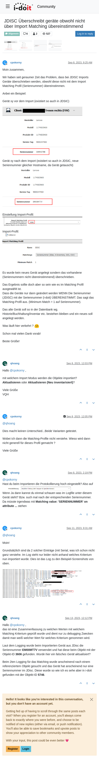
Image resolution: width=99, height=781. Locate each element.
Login (25, 748)
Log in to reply (85, 33)
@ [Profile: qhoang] (8, 423)
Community (46, 7)
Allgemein (12, 33)
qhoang (14, 363)
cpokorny (16, 62)
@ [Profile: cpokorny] (17, 370)
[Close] (91, 699)
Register (13, 748)
